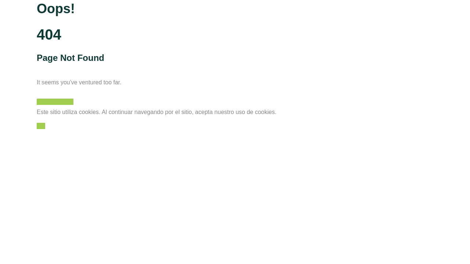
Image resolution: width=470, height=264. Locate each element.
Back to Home (55, 102)
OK (41, 126)
